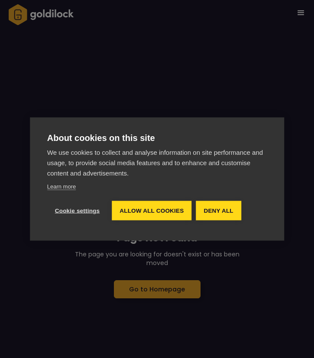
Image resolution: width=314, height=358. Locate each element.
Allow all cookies (152, 210)
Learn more (61, 186)
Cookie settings (77, 210)
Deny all (218, 210)
